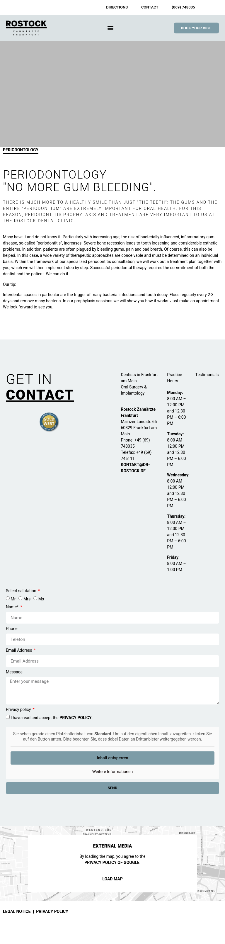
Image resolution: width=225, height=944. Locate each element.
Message (14, 672)
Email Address (19, 650)
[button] (110, 28)
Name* (13, 607)
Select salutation (21, 591)
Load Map (112, 879)
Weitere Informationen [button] (112, 771)
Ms (41, 599)
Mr (13, 599)
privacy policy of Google (111, 862)
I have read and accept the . (52, 718)
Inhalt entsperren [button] (112, 757)
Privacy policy (19, 709)
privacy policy (75, 718)
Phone (12, 628)
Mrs (26, 599)
